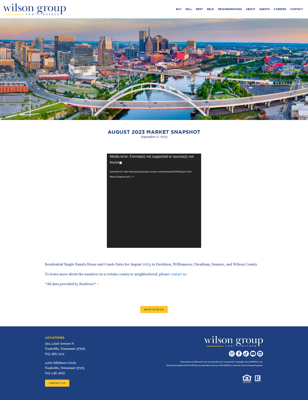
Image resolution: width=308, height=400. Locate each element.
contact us (178, 274)
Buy (179, 9)
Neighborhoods (230, 9)
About (250, 9)
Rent (199, 9)
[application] (154, 201)
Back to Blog (154, 309)
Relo (210, 9)
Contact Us (57, 383)
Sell (188, 9)
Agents (264, 9)
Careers (280, 9)
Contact (296, 9)
